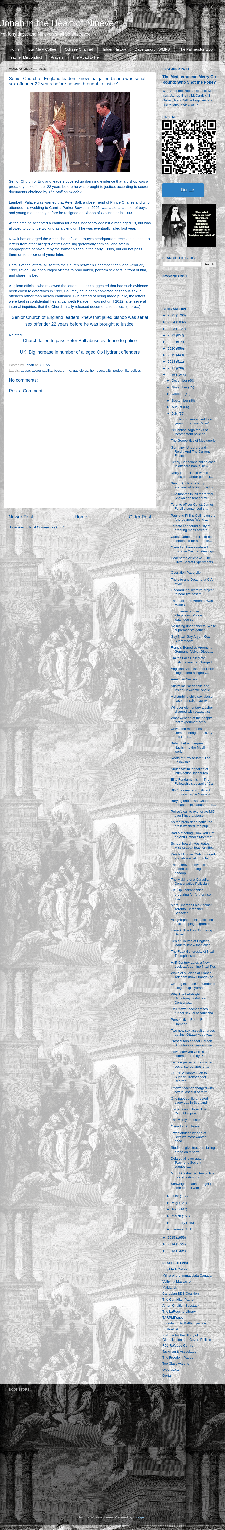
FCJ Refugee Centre (178, 1345)
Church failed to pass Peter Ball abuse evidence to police (80, 340)
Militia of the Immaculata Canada (187, 1275)
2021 (172, 342)
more (132, 307)
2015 (172, 1237)
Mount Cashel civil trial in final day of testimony (193, 1175)
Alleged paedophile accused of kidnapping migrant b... (192, 922)
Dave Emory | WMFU (152, 49)
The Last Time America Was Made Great (192, 603)
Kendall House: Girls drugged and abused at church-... (193, 856)
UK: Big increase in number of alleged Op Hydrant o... (193, 986)
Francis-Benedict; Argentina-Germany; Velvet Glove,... (192, 649)
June (176, 1196)
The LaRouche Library (179, 1311)
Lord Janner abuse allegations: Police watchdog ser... (186, 615)
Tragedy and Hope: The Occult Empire (188, 1111)
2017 (172, 368)
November (180, 387)
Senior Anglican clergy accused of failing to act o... (193, 485)
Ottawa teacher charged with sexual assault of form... (192, 1090)
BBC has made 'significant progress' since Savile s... (192, 792)
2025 (172, 315)
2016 (172, 375)
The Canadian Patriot (178, 1299)
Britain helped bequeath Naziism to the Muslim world (189, 747)
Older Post (140, 516)
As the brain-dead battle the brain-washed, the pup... (191, 824)
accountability (42, 370)
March (177, 1216)
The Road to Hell (86, 57)
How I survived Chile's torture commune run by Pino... (193, 1054)
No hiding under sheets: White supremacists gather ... (193, 628)
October (178, 394)
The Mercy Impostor (186, 1120)
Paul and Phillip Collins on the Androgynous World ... (193, 517)
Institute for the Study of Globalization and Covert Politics (186, 1337)
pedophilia (121, 370)
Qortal (167, 1375)
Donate (187, 190)
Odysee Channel (79, 49)
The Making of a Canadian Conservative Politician (190, 881)
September (180, 400)
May (175, 1203)
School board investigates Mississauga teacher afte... (193, 845)
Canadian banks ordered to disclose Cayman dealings (192, 549)
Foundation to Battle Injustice (184, 1323)
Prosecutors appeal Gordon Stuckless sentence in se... (193, 1043)
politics (135, 370)
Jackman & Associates (179, 1351)
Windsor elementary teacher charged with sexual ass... (192, 709)
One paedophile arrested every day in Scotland (189, 1100)
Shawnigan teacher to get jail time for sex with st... (192, 1186)
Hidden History (114, 49)
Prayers (57, 57)
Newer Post (21, 516)
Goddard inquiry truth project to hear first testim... (192, 592)
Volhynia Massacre (176, 1281)
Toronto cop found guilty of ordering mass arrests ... (191, 528)
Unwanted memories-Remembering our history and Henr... (192, 733)
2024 (172, 322)
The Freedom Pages (177, 1357)
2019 (172, 355)
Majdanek (169, 1287)
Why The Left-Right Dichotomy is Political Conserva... (189, 998)
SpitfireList (170, 1329)
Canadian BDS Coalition (180, 1293)
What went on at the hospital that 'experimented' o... (192, 720)
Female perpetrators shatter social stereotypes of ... (192, 1064)
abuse (25, 370)
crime (67, 370)
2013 (172, 1251)
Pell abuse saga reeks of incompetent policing (189, 432)
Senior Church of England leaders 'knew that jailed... (192, 943)
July (175, 413)
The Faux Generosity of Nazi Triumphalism (192, 954)
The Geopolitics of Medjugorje (193, 440)
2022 (172, 335)
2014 (172, 1244)
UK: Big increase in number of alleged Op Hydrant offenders (80, 352)
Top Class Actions (175, 1363)
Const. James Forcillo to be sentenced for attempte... (191, 539)
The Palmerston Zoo (196, 49)
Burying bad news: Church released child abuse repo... (193, 803)
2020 (172, 348)
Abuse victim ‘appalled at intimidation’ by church (189, 771)
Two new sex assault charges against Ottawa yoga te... (193, 1032)
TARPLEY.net (172, 1317)
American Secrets (184, 679)
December (180, 380)
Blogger (139, 1517)
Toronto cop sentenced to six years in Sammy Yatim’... (192, 421)
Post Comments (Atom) (47, 527)
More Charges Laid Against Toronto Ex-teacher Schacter (191, 909)
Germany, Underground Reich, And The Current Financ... (190, 451)
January (178, 1229)
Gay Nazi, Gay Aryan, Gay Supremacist (190, 639)
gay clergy (80, 370)
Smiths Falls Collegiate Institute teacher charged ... (193, 660)
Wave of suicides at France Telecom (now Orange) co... (193, 975)
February (179, 1223)
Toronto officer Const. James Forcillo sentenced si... (192, 507)
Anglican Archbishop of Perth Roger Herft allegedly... (192, 671)
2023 (172, 329)
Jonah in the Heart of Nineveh (59, 23)
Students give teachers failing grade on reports (193, 1150)
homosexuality (101, 370)
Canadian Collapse (185, 1126)
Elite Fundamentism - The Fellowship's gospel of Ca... (193, 781)
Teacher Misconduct (25, 57)
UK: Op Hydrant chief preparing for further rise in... (191, 894)
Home (15, 49)
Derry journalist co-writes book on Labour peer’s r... (192, 475)
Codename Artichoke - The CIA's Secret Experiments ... (192, 562)
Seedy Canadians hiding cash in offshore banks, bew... (193, 464)
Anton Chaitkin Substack (180, 1305)
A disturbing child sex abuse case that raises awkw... (192, 699)
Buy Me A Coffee (42, 49)
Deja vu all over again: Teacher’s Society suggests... (187, 1162)
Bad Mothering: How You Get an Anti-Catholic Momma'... (193, 835)
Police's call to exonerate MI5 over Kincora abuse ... (193, 813)
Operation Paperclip (186, 573)
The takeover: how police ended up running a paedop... (189, 869)
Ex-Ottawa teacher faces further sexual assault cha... (193, 1011)
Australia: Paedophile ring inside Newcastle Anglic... (192, 688)
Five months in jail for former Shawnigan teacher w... (192, 496)
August (177, 407)
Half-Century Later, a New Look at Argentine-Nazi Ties (193, 964)
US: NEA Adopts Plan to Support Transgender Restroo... (189, 1077)
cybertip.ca (170, 1369)
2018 (172, 361)
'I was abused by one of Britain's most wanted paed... (189, 1137)
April (176, 1209)
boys (57, 370)
